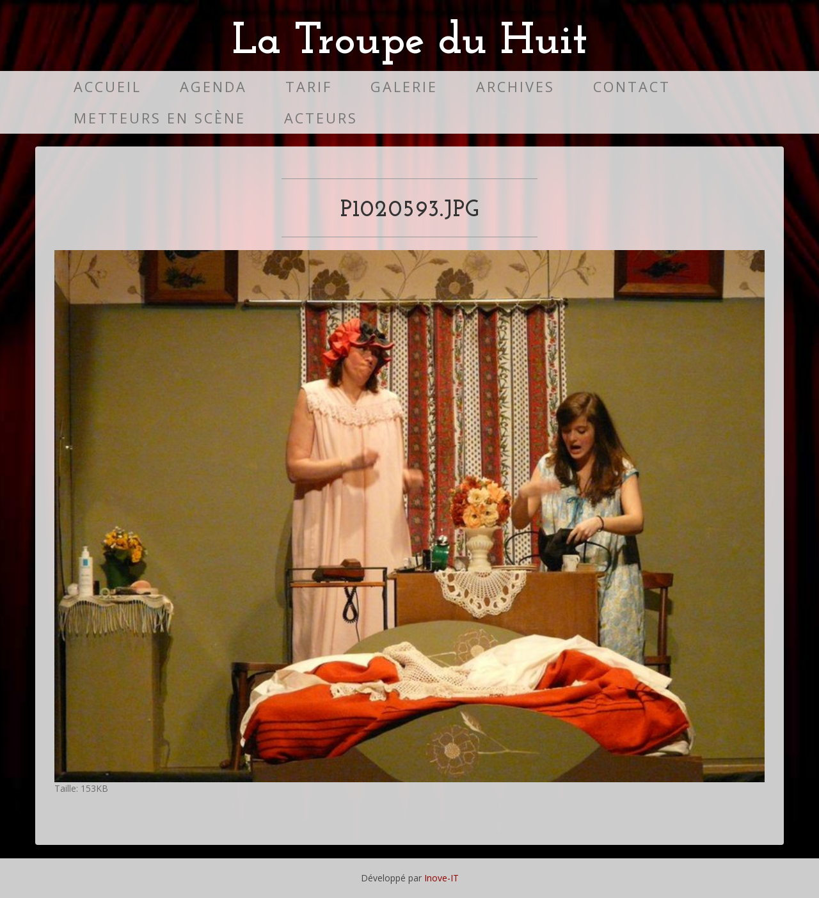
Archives (515, 86)
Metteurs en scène (160, 118)
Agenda (213, 86)
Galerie (404, 86)
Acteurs (321, 118)
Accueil (107, 86)
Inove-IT (441, 878)
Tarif (308, 86)
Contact (632, 86)
